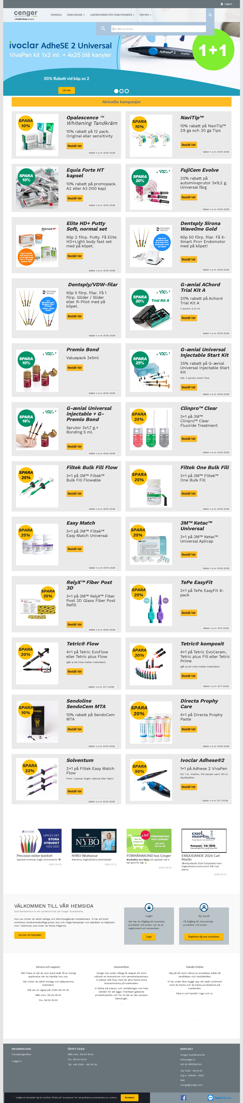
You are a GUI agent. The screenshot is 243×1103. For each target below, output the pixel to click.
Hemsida (56, 14)
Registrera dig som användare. (203, 936)
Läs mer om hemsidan (29, 934)
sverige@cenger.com (191, 1085)
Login (149, 936)
